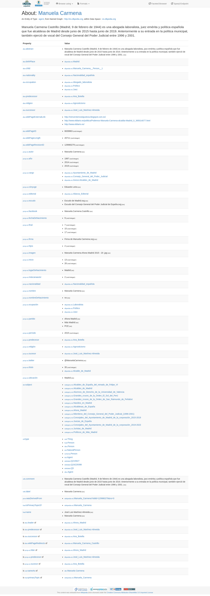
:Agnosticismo (74, 103)
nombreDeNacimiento (36, 298)
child (26, 68)
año (27, 158)
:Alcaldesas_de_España (79, 406)
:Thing (68, 439)
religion (28, 103)
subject (27, 384)
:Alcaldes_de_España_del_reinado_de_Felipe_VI (91, 384)
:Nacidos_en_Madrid (78, 403)
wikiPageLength (32, 138)
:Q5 (69, 468)
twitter (28, 360)
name (27, 512)
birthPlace (29, 61)
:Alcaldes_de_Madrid (78, 388)
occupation (29, 82)
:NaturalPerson (72, 450)
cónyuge (30, 187)
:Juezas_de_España (78, 421)
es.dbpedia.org (109, 19)
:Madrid (71, 61)
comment (28, 479)
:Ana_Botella (74, 96)
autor (28, 152)
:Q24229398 (73, 464)
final (28, 225)
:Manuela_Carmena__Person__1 (83, 68)
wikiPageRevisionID (33, 145)
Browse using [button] (64, 3)
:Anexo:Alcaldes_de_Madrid (81, 180)
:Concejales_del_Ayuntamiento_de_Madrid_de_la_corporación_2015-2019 (102, 417)
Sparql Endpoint (179, 3)
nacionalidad (31, 284)
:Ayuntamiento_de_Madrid (80, 173)
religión (29, 346)
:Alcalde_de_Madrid (77, 371)
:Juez (71, 89)
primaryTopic (32, 577)
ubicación (30, 378)
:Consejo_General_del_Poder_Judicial (85, 176)
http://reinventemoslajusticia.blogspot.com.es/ (85, 117)
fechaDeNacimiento (35, 218)
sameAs (30, 571)
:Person (69, 443)
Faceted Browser (158, 3)
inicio (28, 260)
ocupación (30, 304)
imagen (29, 253)
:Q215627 (71, 461)
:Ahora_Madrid (75, 410)
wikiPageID (29, 131)
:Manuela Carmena (74, 571)
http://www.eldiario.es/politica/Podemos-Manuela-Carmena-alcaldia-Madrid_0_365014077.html (107, 120)
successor (29, 110)
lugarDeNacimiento (34, 270)
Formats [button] (83, 3)
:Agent (68, 457)
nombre (29, 291)
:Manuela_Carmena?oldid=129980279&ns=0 (89, 498)
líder (30, 550)
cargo (28, 173)
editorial (29, 194)
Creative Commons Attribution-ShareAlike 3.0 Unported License (130, 592)
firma (28, 239)
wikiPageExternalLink (34, 117)
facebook (30, 211)
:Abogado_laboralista (78, 82)
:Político (72, 86)
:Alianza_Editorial (76, 194)
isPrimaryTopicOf (32, 505)
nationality (29, 75)
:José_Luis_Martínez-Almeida (82, 110)
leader (29, 522)
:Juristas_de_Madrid (78, 428)
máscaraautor (32, 277)
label (26, 491)
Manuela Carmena (60, 13)
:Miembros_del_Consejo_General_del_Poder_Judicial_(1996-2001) (99, 414)
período (29, 333)
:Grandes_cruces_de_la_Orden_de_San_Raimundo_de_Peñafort (98, 399)
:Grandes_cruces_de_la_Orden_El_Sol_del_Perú (91, 395)
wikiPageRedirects (35, 543)
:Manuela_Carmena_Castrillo (81, 543)
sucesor (29, 353)
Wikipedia (84, 592)
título (28, 367)
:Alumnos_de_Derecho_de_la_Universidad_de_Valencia (94, 392)
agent (41, 19)
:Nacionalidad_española (79, 75)
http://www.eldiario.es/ (74, 124)
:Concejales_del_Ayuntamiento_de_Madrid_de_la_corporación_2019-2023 (102, 425)
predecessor (30, 96)
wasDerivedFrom (32, 498)
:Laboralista (73, 304)
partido (29, 319)
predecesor (31, 340)
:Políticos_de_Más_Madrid (80, 432)
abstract (28, 49)
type (26, 439)
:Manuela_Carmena (78, 505)
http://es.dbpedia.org (73, 19)
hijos (28, 246)
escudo (29, 200)
